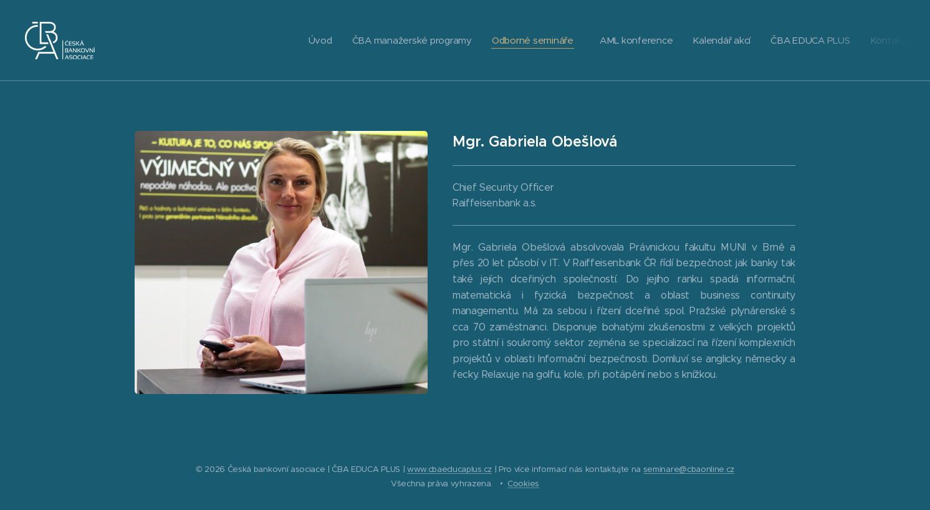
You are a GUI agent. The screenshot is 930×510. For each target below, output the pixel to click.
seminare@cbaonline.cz (688, 469)
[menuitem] (309, 40)
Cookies (523, 483)
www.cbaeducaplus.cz (449, 469)
